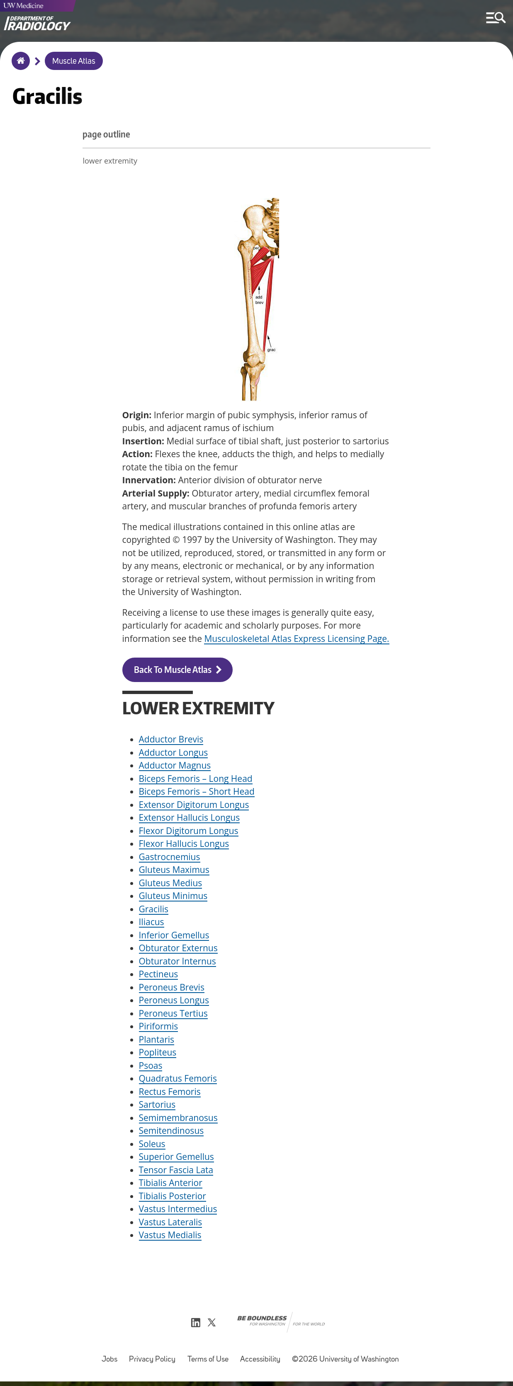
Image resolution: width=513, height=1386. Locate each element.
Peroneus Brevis (171, 989)
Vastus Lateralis (170, 1223)
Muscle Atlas (73, 62)
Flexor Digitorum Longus (188, 832)
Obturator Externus (178, 950)
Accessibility (262, 1360)
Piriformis (158, 1028)
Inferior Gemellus (174, 936)
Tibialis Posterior (172, 1197)
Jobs (112, 1360)
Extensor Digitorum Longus (194, 806)
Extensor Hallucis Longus (189, 819)
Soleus (152, 1145)
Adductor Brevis (171, 741)
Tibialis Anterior (170, 1185)
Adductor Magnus (175, 767)
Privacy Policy (154, 1360)
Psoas (151, 1067)
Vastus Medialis (170, 1237)
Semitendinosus (171, 1132)
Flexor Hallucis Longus (184, 845)
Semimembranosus (178, 1119)
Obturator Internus (177, 963)
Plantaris (157, 1041)
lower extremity (149, 162)
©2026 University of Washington (345, 1364)
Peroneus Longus (174, 1002)
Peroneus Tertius (173, 1015)
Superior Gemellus (176, 1158)
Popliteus (158, 1054)
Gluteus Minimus (173, 898)
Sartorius (157, 1106)
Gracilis (154, 910)
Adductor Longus (173, 754)
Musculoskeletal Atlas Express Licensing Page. (296, 640)
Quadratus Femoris (178, 1080)
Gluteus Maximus (174, 871)
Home (19, 66)
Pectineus (158, 976)
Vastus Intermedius (178, 1211)
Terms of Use (210, 1360)
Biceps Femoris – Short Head (197, 793)
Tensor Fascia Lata (176, 1171)
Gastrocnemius (169, 858)
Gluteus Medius (170, 884)
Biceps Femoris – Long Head (196, 780)
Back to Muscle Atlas (173, 671)
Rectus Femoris (170, 1093)
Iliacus (151, 924)
